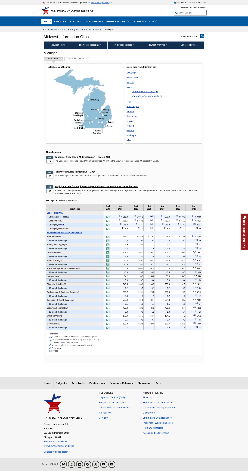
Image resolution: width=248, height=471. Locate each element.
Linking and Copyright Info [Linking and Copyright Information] (157, 417)
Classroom (144, 383)
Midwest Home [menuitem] (58, 44)
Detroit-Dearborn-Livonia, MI (145, 91)
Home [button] (46, 21)
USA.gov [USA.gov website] (103, 417)
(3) (50, 342)
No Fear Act (105, 412)
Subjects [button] (59, 21)
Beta (158, 383)
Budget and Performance (112, 402)
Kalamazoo (132, 116)
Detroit (130, 87)
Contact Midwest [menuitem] (189, 44)
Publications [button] (94, 21)
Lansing (130, 120)
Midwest (98, 29)
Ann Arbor (131, 72)
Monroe (130, 130)
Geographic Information (81, 29)
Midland (130, 125)
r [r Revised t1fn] (119, 216)
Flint (128, 101)
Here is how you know (100, 2)
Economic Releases (121, 383)
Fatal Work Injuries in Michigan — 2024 (75, 171)
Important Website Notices (158, 422)
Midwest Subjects (123, 44)
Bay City (130, 82)
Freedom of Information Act (158, 402)
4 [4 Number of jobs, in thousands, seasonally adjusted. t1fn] (60, 236)
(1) (50, 337)
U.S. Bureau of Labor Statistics (72, 10)
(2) (50, 339)
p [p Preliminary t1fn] (192, 216)
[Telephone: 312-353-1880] (69, 441)
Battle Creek (132, 77)
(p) (50, 348)
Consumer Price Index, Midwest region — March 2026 (82, 157)
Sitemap (147, 397)
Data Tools (77, 383)
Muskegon (131, 135)
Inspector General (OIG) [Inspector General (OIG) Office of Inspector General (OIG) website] (112, 397)
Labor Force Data (55, 213)
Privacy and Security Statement (160, 407)
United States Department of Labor (190, 2)
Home (47, 383)
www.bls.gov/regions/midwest (59, 445)
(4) (50, 345)
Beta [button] (152, 21)
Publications (97, 383)
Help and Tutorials (153, 427)
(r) (50, 351)
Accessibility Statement (156, 432)
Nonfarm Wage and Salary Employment (64, 233)
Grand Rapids (133, 106)
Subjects (61, 383)
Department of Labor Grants (114, 407)
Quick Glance (53, 59)
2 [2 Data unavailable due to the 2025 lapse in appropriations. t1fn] (151, 216)
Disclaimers (149, 412)
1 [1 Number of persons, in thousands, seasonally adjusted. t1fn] (61, 220)
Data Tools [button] (75, 21)
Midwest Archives (156, 44)
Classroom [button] (138, 21)
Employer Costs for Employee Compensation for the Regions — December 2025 (96, 186)
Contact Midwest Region (56, 451)
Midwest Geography (89, 44)
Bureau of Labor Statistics (55, 29)
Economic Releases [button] (116, 21)
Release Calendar (189, 7)
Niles (129, 140)
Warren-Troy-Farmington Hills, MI (147, 96)
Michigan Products (77, 59)
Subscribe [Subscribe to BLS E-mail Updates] (202, 7)
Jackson (130, 111)
